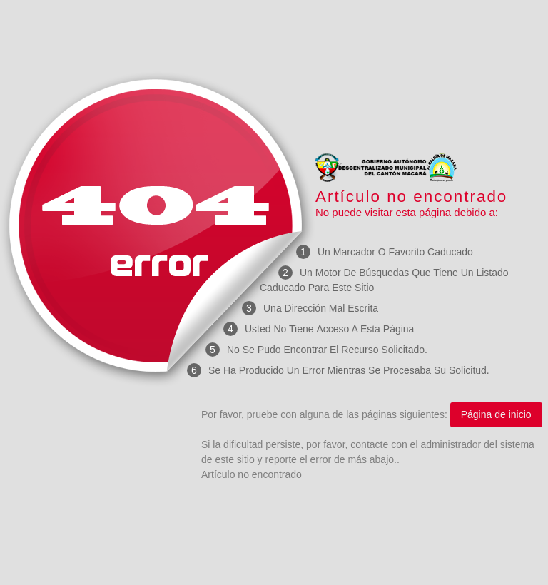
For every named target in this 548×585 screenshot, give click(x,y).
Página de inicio (496, 414)
